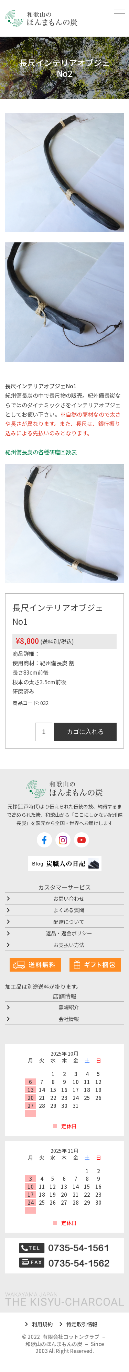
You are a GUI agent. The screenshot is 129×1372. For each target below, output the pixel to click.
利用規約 (42, 1324)
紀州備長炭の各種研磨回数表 (41, 452)
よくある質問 (68, 910)
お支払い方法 (68, 944)
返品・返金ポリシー (69, 933)
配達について (68, 921)
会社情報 (68, 1018)
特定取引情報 (81, 1324)
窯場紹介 (68, 1007)
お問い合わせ (68, 898)
